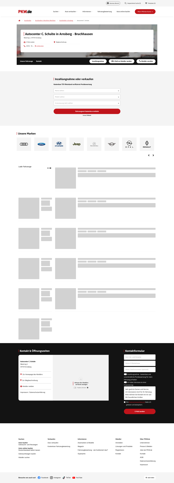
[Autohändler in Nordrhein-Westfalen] (45, 20)
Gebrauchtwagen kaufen (27, 454)
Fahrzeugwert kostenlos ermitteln (87, 111)
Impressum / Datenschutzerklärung (32, 392)
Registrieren (119, 450)
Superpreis (81, 454)
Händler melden (27, 386)
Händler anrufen (146, 61)
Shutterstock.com (148, 56)
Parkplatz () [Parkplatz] (150, 3)
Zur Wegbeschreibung (29, 380)
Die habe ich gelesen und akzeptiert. (138, 403)
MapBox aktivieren (81, 387)
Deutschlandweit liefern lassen (29, 449)
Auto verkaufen (53, 443)
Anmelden (119, 443)
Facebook (44, 478)
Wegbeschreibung (61, 42)
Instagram (57, 478)
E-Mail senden (30, 42)
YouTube (79, 478)
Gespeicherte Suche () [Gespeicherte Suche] (133, 3)
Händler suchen (24, 457)
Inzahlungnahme (98, 61)
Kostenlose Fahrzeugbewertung (59, 446)
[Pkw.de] (19, 20)
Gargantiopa (136, 56)
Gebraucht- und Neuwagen (29, 444)
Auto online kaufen (123, 11)
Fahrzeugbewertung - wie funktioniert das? (93, 450)
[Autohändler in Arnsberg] (66, 20)
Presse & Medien (146, 446)
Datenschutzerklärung (137, 402)
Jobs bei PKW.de (146, 450)
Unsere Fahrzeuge (26, 61)
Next (153, 155)
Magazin (81, 446)
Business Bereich (113, 3)
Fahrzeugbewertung (105, 11)
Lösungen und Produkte (123, 446)
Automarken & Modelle (86, 443)
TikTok (68, 478)
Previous (149, 155)
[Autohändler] (27, 20)
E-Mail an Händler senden (122, 61)
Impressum (144, 465)
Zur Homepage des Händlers (31, 374)
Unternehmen (145, 443)
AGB (141, 457)
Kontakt (39, 61)
